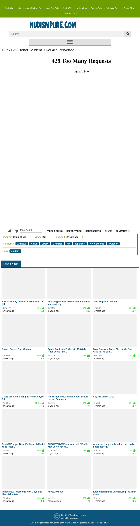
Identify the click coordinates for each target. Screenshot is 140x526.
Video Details (55, 231)
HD (68, 244)
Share (108, 231)
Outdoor (113, 244)
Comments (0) (123, 231)
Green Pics (129, 8)
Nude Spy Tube (53, 8)
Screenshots (93, 231)
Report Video (74, 231)
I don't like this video (16, 231)
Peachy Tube (97, 8)
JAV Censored (97, 244)
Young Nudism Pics (33, 8)
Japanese (80, 244)
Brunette (57, 244)
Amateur (21, 244)
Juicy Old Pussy (113, 8)
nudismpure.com (78, 515)
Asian (34, 244)
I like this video (10, 231)
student (15, 251)
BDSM (45, 244)
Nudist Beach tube (13, 8)
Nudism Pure (82, 8)
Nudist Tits (67, 8)
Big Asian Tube (70, 13)
